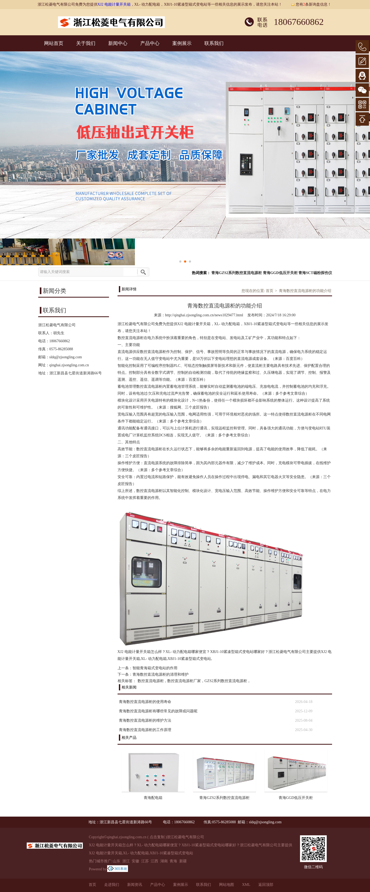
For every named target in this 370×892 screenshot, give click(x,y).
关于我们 (85, 43)
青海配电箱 (153, 798)
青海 (173, 861)
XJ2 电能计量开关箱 (114, 4)
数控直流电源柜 (151, 681)
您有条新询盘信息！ (311, 4)
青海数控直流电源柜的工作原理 (145, 730)
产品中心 (149, 43)
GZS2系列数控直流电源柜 (226, 681)
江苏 (145, 861)
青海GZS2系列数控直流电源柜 (236, 273)
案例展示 (182, 43)
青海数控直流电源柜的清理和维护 (161, 674)
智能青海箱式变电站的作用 (155, 668)
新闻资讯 (134, 885)
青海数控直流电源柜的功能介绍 (305, 291)
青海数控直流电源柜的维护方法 (145, 720)
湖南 (164, 861)
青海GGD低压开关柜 (280, 273)
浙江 (126, 861)
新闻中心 (117, 43)
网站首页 (53, 43)
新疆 (183, 861)
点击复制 (157, 837)
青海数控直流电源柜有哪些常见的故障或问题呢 (158, 711)
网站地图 (226, 885)
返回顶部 (265, 885)
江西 (154, 861)
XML (246, 885)
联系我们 (214, 43)
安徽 (135, 861)
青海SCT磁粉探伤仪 (315, 273)
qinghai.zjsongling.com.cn (69, 365)
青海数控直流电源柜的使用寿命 (145, 702)
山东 (116, 861)
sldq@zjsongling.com (65, 357)
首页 (269, 291)
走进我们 (111, 885)
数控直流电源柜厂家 (184, 681)
